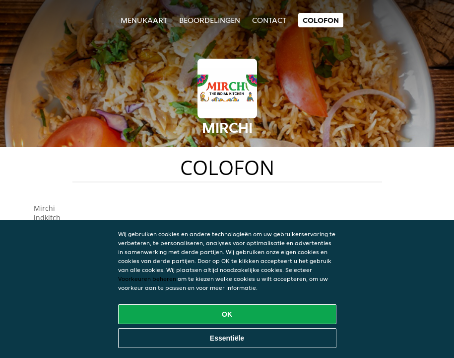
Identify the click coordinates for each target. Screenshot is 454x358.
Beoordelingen (209, 20)
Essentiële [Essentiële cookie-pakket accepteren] (227, 338)
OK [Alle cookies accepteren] (227, 314)
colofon (321, 20)
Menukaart (144, 20)
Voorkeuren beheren (147, 278)
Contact (269, 20)
